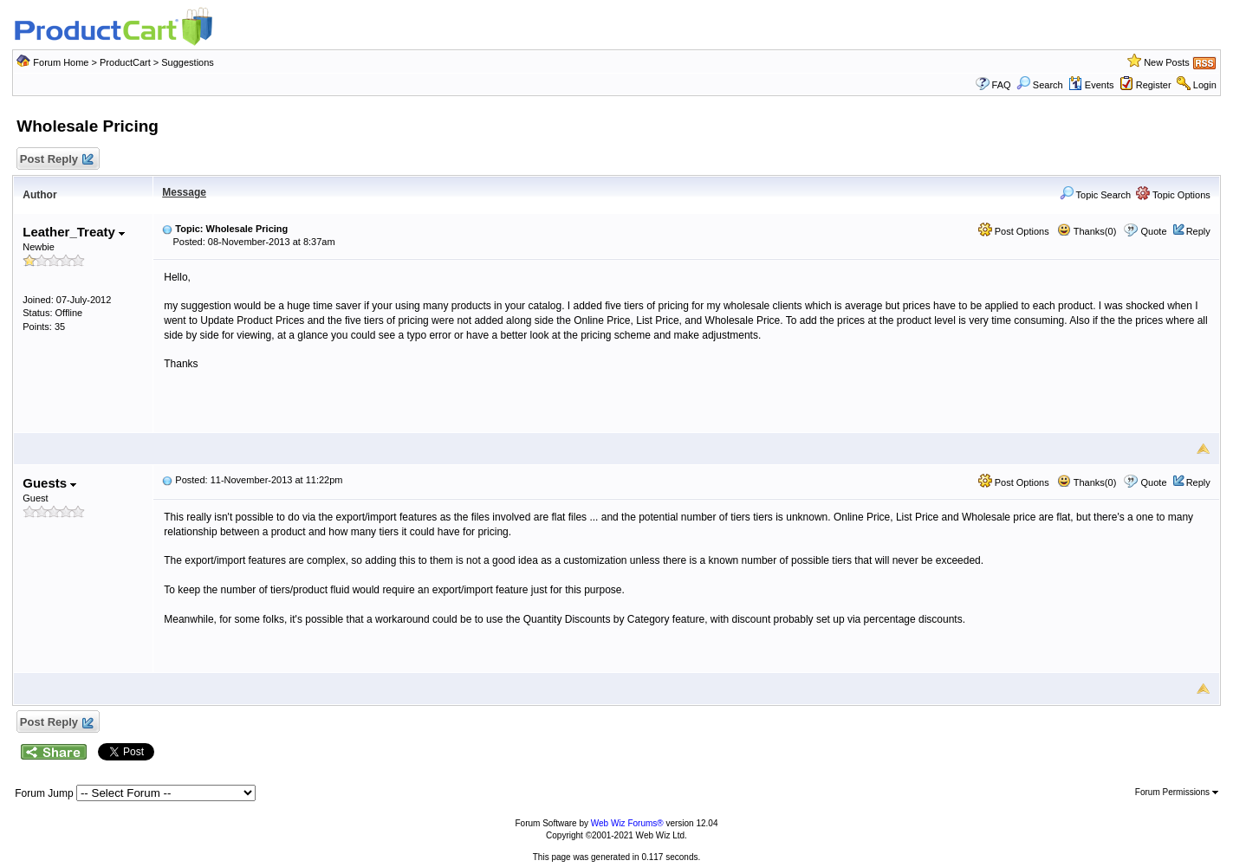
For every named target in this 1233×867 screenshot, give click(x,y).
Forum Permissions (1176, 792)
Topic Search (1095, 195)
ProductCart (125, 62)
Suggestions (187, 62)
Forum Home (60, 62)
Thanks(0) (1086, 231)
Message (184, 192)
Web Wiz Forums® (627, 823)
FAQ (1001, 85)
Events (1091, 85)
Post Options (1013, 231)
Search (1039, 85)
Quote (1154, 231)
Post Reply (55, 159)
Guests (49, 483)
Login (1205, 85)
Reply (1198, 231)
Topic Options (1173, 195)
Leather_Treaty (74, 231)
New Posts (1167, 62)
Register (1153, 85)
